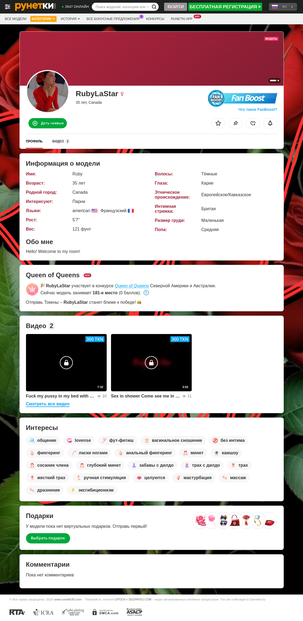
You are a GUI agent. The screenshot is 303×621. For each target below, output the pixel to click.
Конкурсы (155, 19)
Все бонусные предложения (114, 18)
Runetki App (183, 18)
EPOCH (120, 599)
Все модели (15, 19)
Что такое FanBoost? (257, 109)
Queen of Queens (132, 285)
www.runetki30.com (68, 599)
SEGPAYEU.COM (140, 599)
